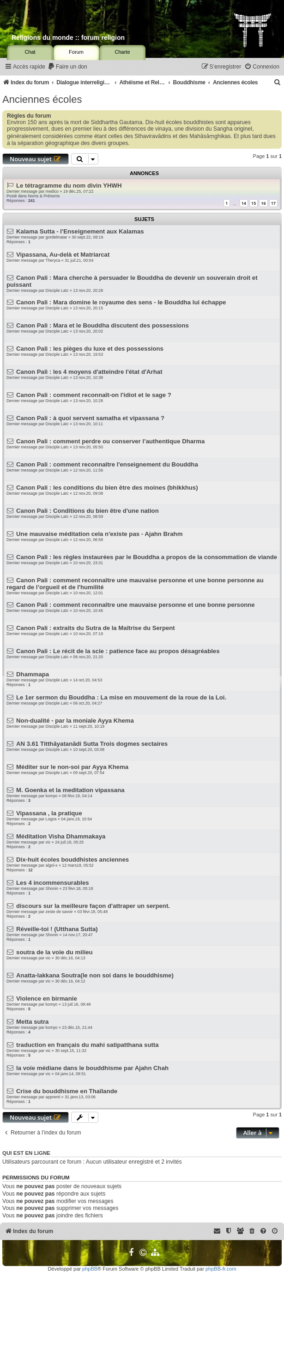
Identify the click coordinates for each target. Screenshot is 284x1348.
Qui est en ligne (26, 1153)
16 (263, 203)
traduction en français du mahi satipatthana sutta (87, 1044)
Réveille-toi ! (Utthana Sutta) (57, 929)
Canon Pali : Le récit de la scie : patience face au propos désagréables (117, 651)
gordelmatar (56, 237)
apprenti (53, 1097)
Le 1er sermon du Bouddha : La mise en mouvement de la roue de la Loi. (121, 697)
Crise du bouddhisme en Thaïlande (66, 1091)
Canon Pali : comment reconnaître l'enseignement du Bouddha (107, 464)
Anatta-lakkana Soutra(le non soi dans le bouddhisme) (95, 975)
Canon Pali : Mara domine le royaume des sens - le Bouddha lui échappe (121, 302)
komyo (52, 796)
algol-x (52, 865)
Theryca (53, 260)
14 (244, 203)
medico (52, 191)
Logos (51, 819)
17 (273, 203)
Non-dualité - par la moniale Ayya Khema (75, 720)
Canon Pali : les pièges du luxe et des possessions (89, 348)
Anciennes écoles (42, 99)
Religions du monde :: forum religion (68, 37)
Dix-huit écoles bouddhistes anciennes (72, 859)
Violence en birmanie (46, 998)
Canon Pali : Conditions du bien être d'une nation (87, 510)
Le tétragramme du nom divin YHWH (68, 185)
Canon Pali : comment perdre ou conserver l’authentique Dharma (110, 441)
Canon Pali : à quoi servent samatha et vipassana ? (90, 418)
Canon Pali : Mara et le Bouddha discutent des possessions (102, 325)
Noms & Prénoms (44, 196)
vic (48, 842)
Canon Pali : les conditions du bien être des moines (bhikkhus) (107, 487)
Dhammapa (32, 674)
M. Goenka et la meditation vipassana (70, 790)
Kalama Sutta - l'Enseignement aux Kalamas (80, 231)
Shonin (52, 888)
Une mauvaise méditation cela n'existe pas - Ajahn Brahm (99, 533)
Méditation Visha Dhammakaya (60, 836)
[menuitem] (67, 67)
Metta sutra (32, 1021)
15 (253, 203)
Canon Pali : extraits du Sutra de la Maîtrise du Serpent (95, 627)
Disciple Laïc (57, 290)
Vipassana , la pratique (49, 813)
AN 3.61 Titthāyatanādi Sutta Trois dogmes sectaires (92, 743)
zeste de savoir (59, 911)
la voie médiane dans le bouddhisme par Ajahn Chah (92, 1068)
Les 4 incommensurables (52, 882)
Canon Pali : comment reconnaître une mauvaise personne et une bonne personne (135, 604)
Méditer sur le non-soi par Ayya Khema (72, 766)
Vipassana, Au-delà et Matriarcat (62, 254)
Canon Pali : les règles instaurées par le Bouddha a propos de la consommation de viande (146, 557)
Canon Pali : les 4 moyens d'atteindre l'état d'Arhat (89, 371)
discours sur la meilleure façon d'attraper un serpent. (93, 905)
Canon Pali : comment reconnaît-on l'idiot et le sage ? (93, 394)
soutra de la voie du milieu (54, 952)
